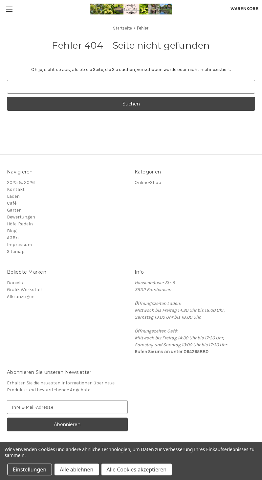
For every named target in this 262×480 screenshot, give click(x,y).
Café (11, 203)
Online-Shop (148, 182)
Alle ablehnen (76, 469)
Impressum (19, 244)
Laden (13, 196)
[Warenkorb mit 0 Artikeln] (244, 9)
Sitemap (16, 251)
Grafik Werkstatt (25, 289)
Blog (11, 231)
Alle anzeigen (20, 296)
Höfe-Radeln (20, 224)
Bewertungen (21, 217)
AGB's (13, 237)
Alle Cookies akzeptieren (137, 469)
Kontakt (16, 189)
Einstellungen (29, 469)
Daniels (15, 283)
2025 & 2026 (21, 182)
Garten (14, 210)
